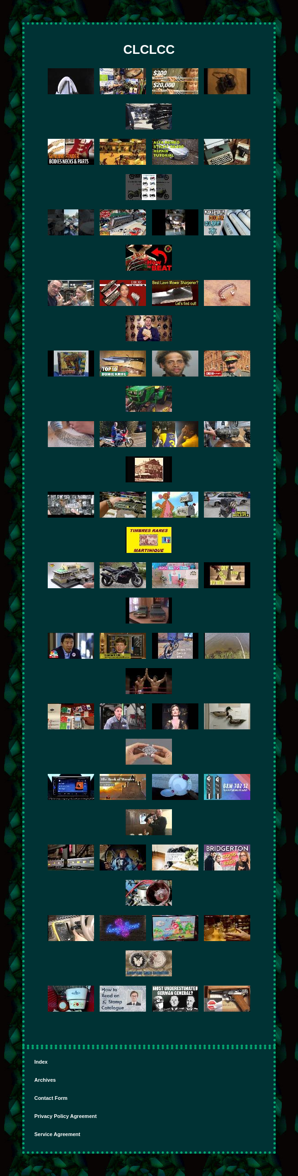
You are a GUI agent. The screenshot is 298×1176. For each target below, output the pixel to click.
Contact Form (51, 1098)
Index (41, 1062)
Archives (45, 1080)
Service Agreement (57, 1134)
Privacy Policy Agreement (65, 1116)
